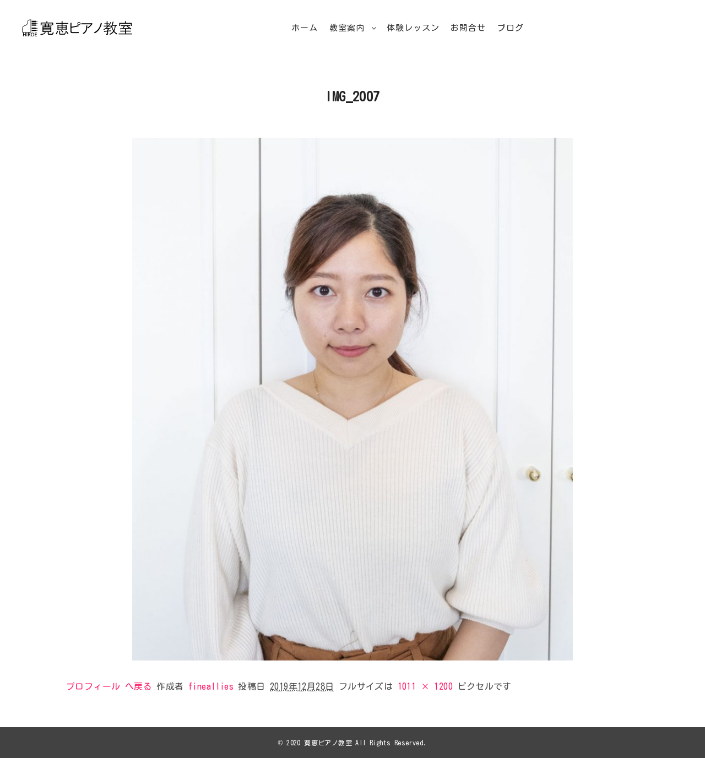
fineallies (211, 686)
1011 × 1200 (425, 686)
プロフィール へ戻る (109, 686)
